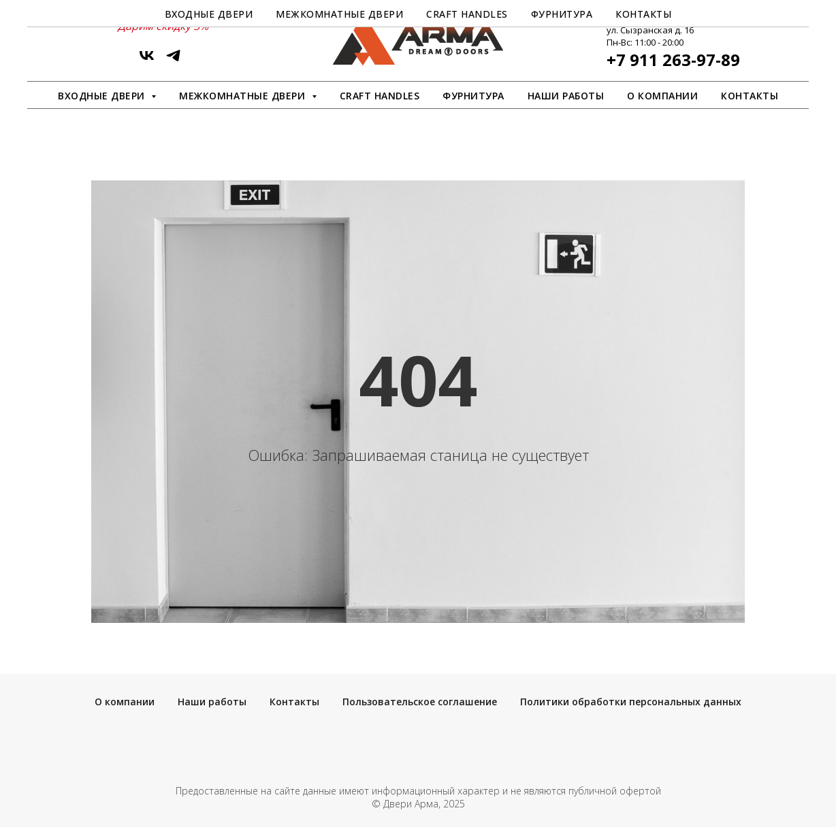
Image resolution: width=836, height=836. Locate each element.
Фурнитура (473, 95)
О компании (662, 95)
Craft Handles (380, 95)
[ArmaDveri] (173, 60)
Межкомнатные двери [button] (243, 95)
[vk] (146, 60)
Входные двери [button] (103, 95)
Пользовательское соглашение (419, 701)
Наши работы (566, 95)
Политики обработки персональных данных (630, 701)
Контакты (749, 95)
